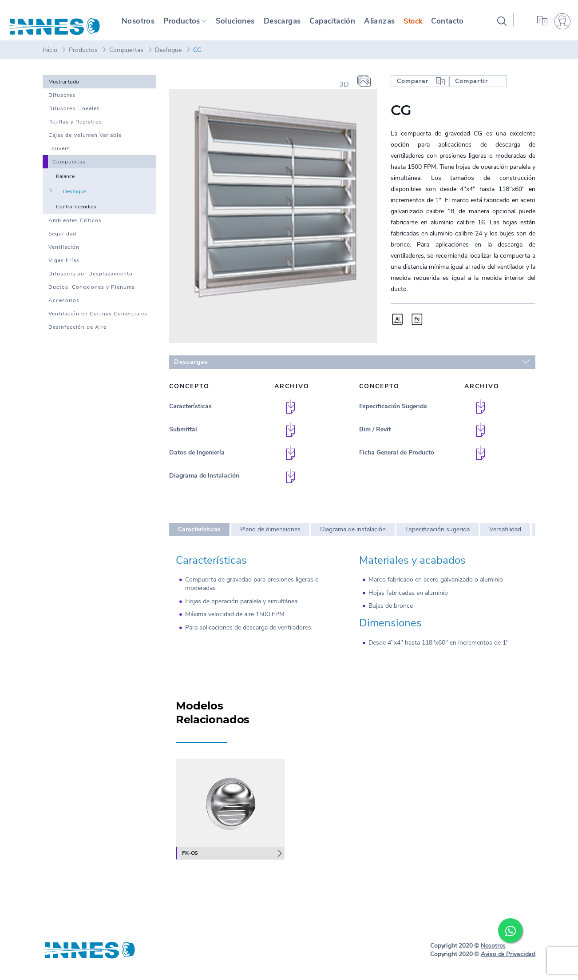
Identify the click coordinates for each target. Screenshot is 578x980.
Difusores (61, 101)
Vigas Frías (63, 266)
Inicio (50, 56)
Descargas (287, 24)
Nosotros (138, 24)
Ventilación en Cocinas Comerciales (97, 319)
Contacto (458, 24)
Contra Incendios (76, 212)
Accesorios (63, 306)
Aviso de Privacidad (508, 960)
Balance (65, 182)
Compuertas (126, 56)
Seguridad (62, 239)
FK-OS (189, 859)
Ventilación (63, 253)
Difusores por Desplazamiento (90, 279)
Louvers (59, 154)
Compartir (471, 87)
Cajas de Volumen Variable (85, 141)
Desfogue (168, 56)
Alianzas (389, 24)
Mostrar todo (63, 88)
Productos (183, 24)
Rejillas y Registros (75, 127)
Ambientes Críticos (75, 226)
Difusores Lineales (74, 114)
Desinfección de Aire (77, 333)
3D (344, 91)
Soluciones (239, 24)
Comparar (412, 87)
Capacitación (340, 24)
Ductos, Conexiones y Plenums (91, 293)
